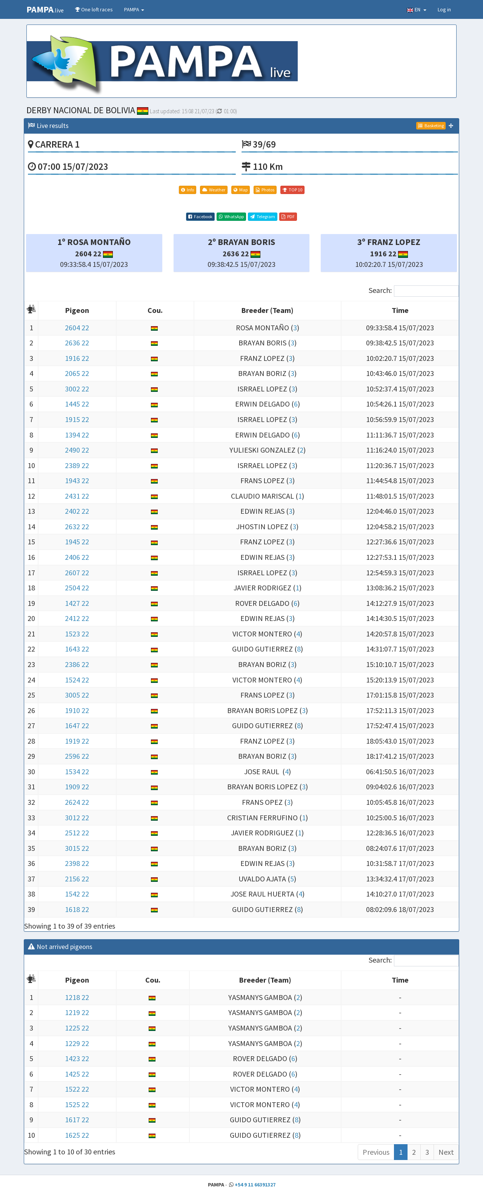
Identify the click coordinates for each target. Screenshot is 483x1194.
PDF (288, 216)
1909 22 (77, 786)
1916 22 (77, 358)
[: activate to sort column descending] (31, 310)
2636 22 (77, 342)
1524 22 (77, 679)
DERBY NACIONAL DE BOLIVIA (87, 110)
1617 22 (77, 1119)
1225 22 (77, 1027)
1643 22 (77, 648)
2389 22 (77, 465)
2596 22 (77, 756)
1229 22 (77, 1043)
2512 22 (77, 832)
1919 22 (77, 741)
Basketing (431, 125)
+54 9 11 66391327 (255, 1184)
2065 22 (77, 373)
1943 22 (77, 480)
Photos (265, 190)
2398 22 (77, 863)
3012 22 (77, 817)
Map (241, 190)
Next (446, 1152)
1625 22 (77, 1135)
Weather (213, 190)
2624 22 (77, 802)
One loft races (94, 9)
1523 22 (77, 633)
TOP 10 (292, 190)
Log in (444, 9)
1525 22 (77, 1104)
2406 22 (77, 557)
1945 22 (77, 541)
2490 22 (77, 449)
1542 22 (77, 893)
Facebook (200, 216)
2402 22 (77, 511)
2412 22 (77, 618)
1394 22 (77, 434)
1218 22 (77, 997)
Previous (376, 1152)
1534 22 (77, 771)
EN (416, 9)
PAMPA (134, 9)
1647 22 (77, 725)
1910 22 (77, 710)
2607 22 (77, 572)
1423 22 (77, 1058)
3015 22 (77, 848)
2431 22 (77, 496)
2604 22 (77, 327)
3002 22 (77, 388)
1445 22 (77, 403)
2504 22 (77, 587)
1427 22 (77, 603)
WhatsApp (231, 216)
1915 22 (77, 419)
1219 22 (77, 1012)
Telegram (262, 216)
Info (187, 190)
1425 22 (77, 1073)
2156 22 (77, 878)
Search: (414, 291)
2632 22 (77, 526)
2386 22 (77, 664)
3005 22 (77, 694)
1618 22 (77, 909)
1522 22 (77, 1089)
